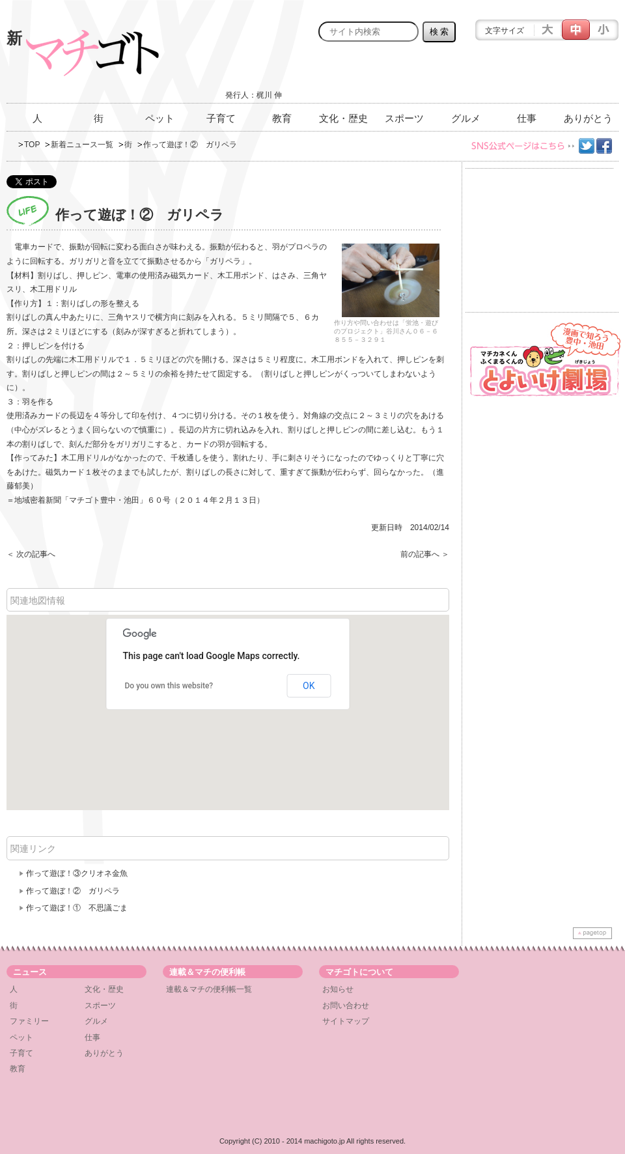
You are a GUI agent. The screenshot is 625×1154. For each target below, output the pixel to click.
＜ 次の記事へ (31, 554)
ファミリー (29, 1021)
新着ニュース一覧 (82, 144)
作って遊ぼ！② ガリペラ (73, 890)
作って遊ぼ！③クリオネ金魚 (77, 873)
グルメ (465, 118)
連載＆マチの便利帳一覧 (209, 989)
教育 (282, 118)
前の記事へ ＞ (424, 554)
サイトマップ (345, 1021)
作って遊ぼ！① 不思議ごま (77, 907)
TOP (32, 144)
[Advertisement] (466, 76)
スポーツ (404, 118)
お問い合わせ (345, 1005)
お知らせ (338, 989)
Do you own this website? (169, 685)
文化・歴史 (343, 118)
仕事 (526, 118)
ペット (159, 118)
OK (308, 686)
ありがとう (588, 118)
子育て (221, 118)
